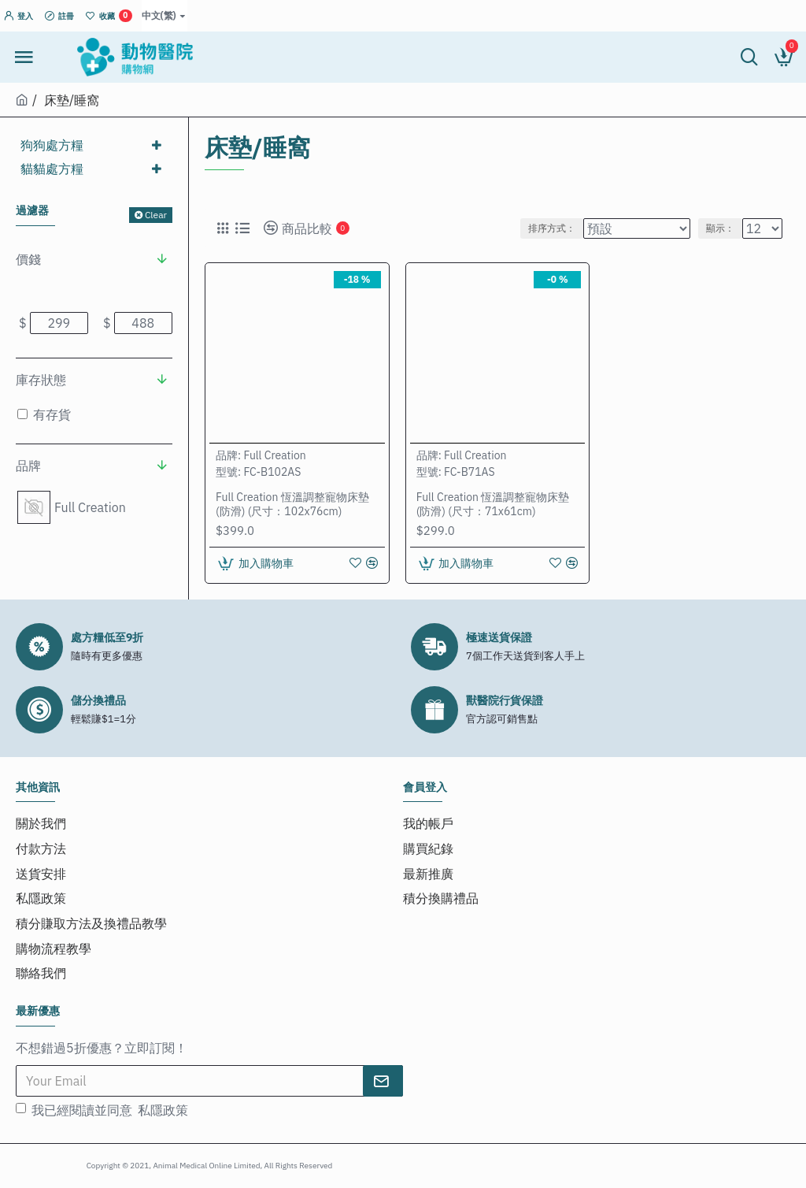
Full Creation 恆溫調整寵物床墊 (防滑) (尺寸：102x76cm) (292, 504)
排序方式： (551, 228)
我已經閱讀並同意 (103, 1095)
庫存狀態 (41, 380)
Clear (156, 215)
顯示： (720, 228)
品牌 (28, 465)
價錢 (28, 259)
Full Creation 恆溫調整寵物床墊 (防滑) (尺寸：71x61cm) (493, 504)
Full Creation (274, 455)
